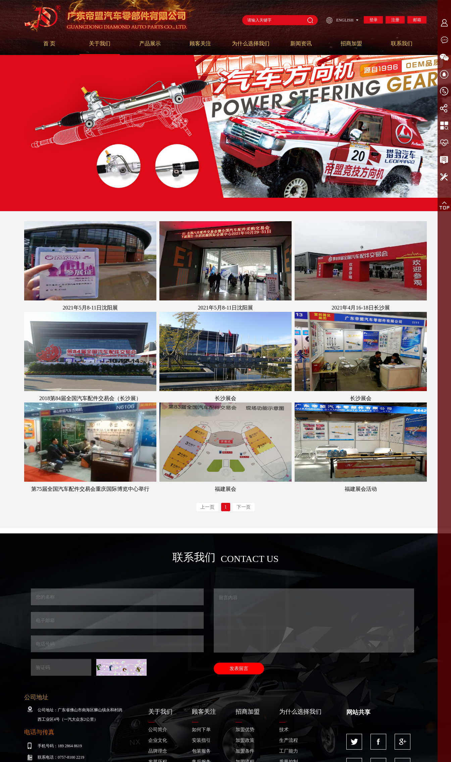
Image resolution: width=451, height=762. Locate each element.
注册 (395, 19)
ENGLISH (344, 20)
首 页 (49, 43)
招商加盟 (351, 43)
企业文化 (157, 740)
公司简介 (157, 729)
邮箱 (417, 19)
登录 (373, 19)
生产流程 (288, 740)
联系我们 (401, 43)
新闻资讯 (301, 43)
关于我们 (99, 43)
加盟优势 (245, 729)
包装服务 (201, 751)
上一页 (207, 507)
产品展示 (150, 43)
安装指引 (201, 740)
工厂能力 (288, 751)
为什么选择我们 (250, 43)
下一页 (244, 507)
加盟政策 (245, 740)
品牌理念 (157, 751)
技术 (284, 729)
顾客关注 (200, 43)
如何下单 (201, 729)
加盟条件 (245, 751)
